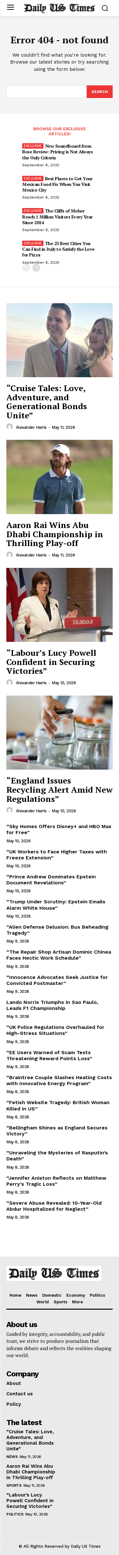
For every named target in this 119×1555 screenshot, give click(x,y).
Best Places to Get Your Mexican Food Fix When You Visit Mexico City (57, 184)
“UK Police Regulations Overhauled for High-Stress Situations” (55, 1030)
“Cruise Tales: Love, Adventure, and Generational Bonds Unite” (46, 402)
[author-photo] (10, 426)
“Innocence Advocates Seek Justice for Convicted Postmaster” (57, 980)
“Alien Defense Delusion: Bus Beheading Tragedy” (57, 930)
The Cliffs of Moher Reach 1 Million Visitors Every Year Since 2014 (57, 216)
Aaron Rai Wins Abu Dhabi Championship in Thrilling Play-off (54, 533)
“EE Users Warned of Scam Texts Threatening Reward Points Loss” (49, 1055)
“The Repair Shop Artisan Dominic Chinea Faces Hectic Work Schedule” (58, 955)
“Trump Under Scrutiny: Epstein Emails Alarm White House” (55, 905)
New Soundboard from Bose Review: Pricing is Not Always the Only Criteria (57, 151)
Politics (14, 1514)
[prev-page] (26, 268)
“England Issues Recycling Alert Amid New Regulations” (59, 789)
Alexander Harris (31, 427)
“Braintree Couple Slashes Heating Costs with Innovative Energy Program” (59, 1080)
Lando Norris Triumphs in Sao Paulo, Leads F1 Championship (52, 1005)
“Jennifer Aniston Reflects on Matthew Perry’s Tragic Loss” (56, 1181)
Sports (13, 1485)
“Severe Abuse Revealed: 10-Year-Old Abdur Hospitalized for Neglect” (54, 1206)
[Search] (100, 91)
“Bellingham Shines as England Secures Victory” (57, 1131)
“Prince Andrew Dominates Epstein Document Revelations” (51, 880)
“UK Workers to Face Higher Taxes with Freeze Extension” (56, 855)
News (11, 1456)
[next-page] (36, 268)
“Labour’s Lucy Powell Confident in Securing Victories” (51, 661)
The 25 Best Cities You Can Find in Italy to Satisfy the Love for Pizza (58, 249)
